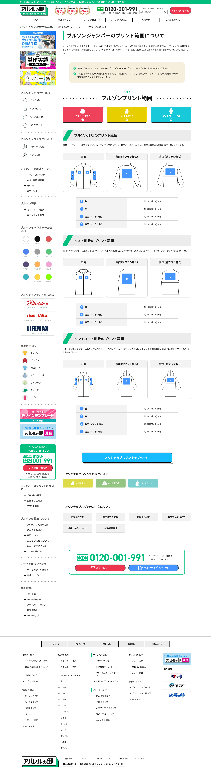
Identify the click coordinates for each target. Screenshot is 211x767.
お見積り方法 (77, 524)
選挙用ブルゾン (31, 665)
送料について (143, 524)
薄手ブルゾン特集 (36, 209)
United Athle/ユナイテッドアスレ (109, 667)
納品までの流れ (110, 524)
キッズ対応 (35, 154)
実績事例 (146, 19)
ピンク (63, 707)
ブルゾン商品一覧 (92, 19)
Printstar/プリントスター (107, 661)
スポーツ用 (32, 190)
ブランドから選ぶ (103, 657)
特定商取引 (33, 610)
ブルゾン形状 (83, 119)
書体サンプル (33, 575)
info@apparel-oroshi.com (138, 739)
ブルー (63, 686)
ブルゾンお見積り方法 (38, 524)
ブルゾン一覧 (79, 642)
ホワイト (63, 674)
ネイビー (64, 699)
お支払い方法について (38, 540)
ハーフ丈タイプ (31, 686)
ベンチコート (36, 124)
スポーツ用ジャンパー (34, 669)
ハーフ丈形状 (36, 116)
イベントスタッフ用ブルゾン (36, 657)
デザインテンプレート (140, 678)
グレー (63, 691)
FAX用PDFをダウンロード (155, 577)
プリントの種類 (34, 495)
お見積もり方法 (172, 19)
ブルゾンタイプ (30, 682)
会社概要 (31, 594)
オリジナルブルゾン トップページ (127, 463)
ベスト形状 (126, 119)
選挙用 (30, 185)
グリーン (63, 695)
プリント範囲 (33, 505)
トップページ (38, 19)
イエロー (64, 716)
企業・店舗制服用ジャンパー (37, 661)
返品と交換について (77, 536)
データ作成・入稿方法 (38, 570)
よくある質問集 (110, 536)
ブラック (63, 678)
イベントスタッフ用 (36, 174)
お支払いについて (176, 524)
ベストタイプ (30, 691)
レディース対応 (37, 146)
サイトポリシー (34, 599)
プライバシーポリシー (37, 604)
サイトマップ (33, 615)
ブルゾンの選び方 (119, 19)
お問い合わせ (182, 10)
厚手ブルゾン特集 (36, 214)
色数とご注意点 (35, 500)
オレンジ (63, 703)
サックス (63, 712)
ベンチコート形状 (171, 119)
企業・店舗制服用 (36, 180)
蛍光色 (63, 720)
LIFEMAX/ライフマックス (107, 672)
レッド (62, 682)
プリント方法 (137, 657)
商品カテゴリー (65, 19)
